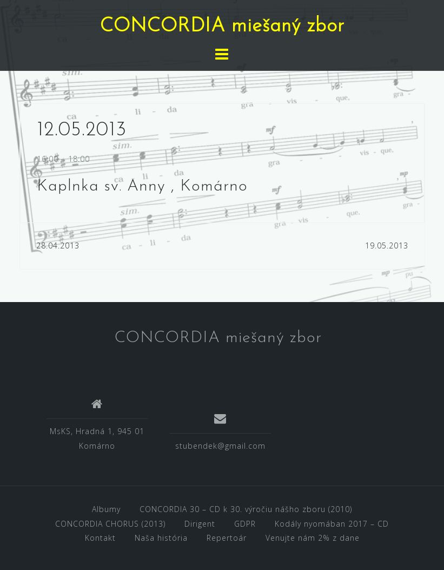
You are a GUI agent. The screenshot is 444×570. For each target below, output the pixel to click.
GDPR (245, 524)
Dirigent (199, 524)
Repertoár (227, 538)
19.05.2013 (386, 245)
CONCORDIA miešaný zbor (222, 26)
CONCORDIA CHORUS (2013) (110, 524)
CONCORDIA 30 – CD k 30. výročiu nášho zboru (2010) (246, 509)
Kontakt (100, 538)
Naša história (161, 538)
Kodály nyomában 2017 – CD (332, 524)
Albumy (106, 509)
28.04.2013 (57, 245)
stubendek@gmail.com (220, 446)
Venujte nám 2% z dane (313, 538)
